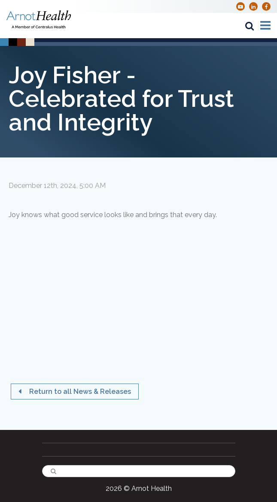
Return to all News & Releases (79, 391)
